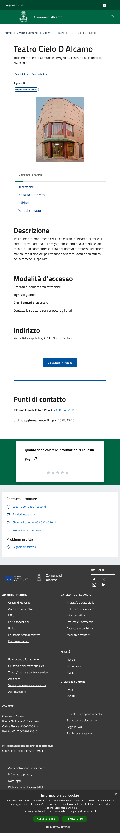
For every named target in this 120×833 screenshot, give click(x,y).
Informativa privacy (20, 774)
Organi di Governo (19, 602)
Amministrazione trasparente (26, 768)
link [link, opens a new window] (95, 811)
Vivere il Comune (27, 32)
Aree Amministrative (21, 609)
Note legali (14, 781)
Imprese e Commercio (80, 622)
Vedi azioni (40, 74)
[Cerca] (112, 17)
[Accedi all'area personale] (105, 5)
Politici (12, 628)
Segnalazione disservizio (82, 720)
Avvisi (70, 672)
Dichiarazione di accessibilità (25, 787)
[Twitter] (103, 580)
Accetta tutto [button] (46, 818)
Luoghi (47, 32)
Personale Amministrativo (24, 635)
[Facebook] (94, 580)
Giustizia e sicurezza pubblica (26, 666)
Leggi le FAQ (74, 727)
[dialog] (60, 811)
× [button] (116, 794)
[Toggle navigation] (7, 17)
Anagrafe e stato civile (80, 602)
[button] (60, 827)
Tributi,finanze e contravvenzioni (28, 672)
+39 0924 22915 (64, 410)
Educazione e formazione (23, 659)
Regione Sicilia (14, 5)
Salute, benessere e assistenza (27, 685)
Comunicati (74, 666)
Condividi (22, 74)
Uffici (11, 615)
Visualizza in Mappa (60, 362)
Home (8, 32)
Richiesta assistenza (79, 733)
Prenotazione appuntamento (84, 714)
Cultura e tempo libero (80, 609)
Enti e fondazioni (18, 622)
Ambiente (14, 679)
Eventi (71, 696)
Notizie (71, 659)
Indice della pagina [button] (30, 175)
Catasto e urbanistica (80, 628)
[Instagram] (94, 585)
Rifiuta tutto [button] (74, 818)
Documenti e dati (18, 641)
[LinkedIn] (103, 585)
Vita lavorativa (76, 615)
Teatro (60, 32)
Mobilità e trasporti (78, 635)
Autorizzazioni (17, 691)
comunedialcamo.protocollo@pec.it (30, 745)
